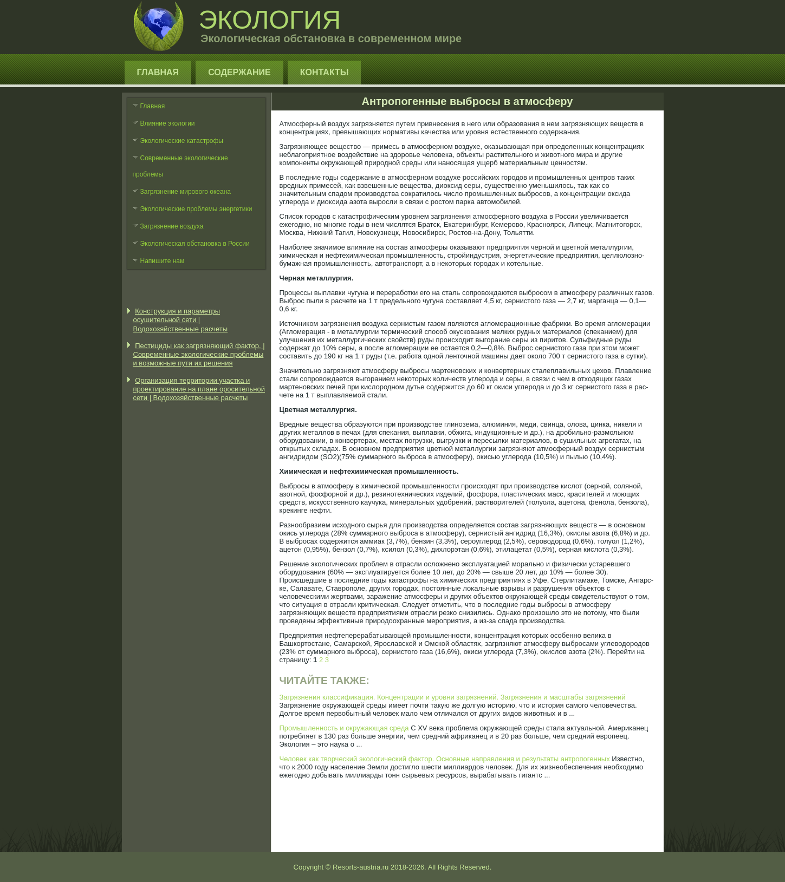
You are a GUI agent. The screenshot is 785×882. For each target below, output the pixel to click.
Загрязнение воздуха (172, 226)
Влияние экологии (167, 123)
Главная (158, 72)
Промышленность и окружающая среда (344, 728)
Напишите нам (162, 261)
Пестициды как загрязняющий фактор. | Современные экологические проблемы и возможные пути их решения (199, 355)
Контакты (324, 72)
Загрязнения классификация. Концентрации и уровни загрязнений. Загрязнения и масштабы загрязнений (453, 697)
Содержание (239, 72)
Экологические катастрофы (182, 141)
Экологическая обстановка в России (195, 243)
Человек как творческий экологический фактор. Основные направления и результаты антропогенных (445, 759)
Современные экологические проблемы (180, 166)
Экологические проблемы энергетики (196, 209)
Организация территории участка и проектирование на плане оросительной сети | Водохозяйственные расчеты (199, 389)
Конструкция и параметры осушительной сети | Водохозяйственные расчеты (180, 320)
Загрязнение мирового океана (185, 191)
